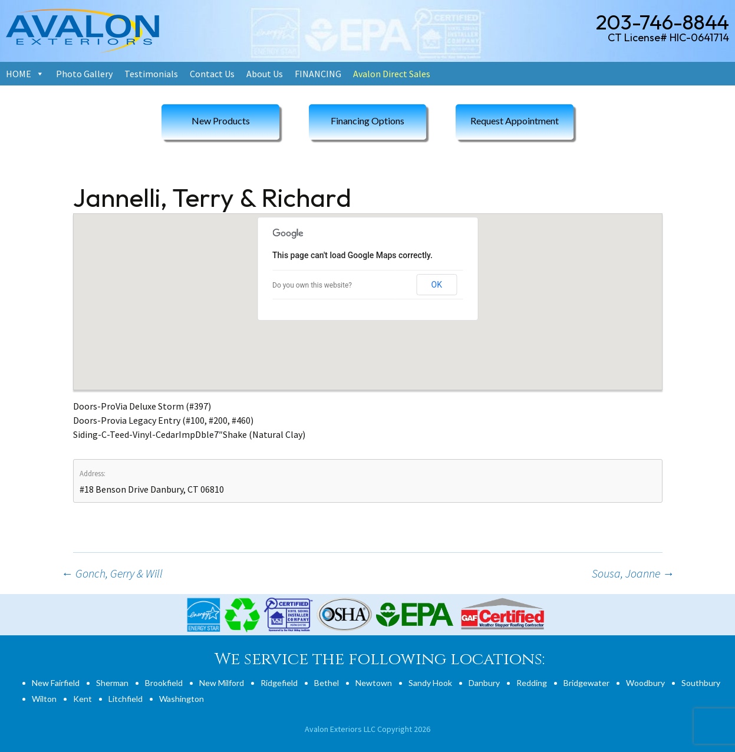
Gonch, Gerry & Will (112, 573)
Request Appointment (514, 120)
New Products (221, 120)
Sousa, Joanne (633, 573)
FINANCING (318, 74)
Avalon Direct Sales (391, 74)
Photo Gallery (84, 74)
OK (436, 284)
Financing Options (367, 120)
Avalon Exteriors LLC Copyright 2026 (367, 729)
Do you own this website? (312, 285)
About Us (264, 74)
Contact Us (212, 74)
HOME (18, 74)
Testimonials (151, 74)
